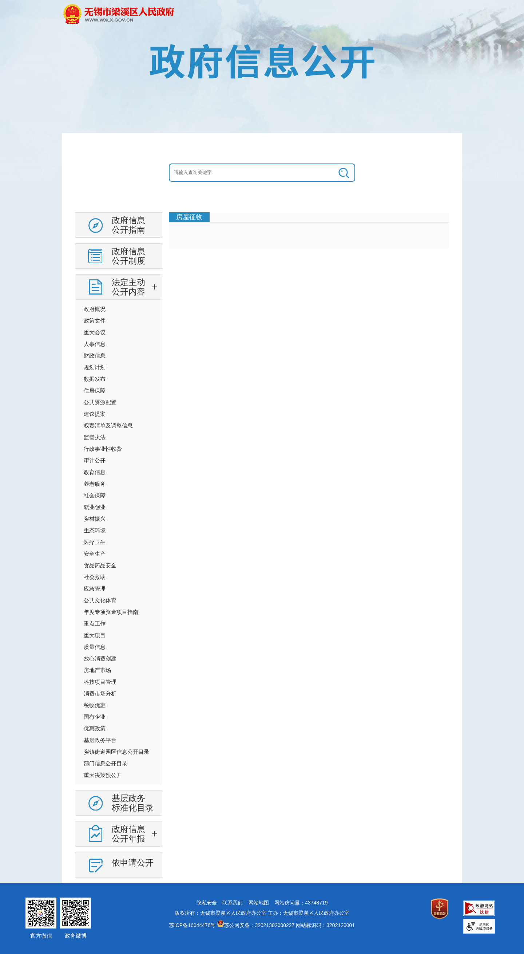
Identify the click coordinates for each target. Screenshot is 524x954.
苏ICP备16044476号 (192, 925)
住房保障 (95, 390)
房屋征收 (189, 217)
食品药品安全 (100, 565)
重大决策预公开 (103, 775)
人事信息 (95, 344)
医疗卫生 (95, 542)
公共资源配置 (100, 402)
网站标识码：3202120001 (325, 925)
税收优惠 (95, 705)
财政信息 (95, 355)
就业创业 (95, 507)
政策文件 (95, 321)
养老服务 (95, 484)
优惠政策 (95, 728)
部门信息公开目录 (105, 763)
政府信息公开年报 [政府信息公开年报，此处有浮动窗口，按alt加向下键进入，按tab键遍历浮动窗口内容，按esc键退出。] (128, 833)
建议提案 (95, 414)
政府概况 (95, 309)
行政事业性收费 (103, 449)
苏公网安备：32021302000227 (259, 925)
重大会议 (95, 332)
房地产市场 (97, 670)
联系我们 (232, 903)
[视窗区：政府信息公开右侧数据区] (309, 230)
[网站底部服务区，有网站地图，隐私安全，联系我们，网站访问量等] (262, 918)
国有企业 (95, 717)
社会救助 (95, 577)
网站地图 (259, 903)
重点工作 (95, 623)
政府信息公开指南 (128, 225)
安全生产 (95, 554)
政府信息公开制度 (128, 256)
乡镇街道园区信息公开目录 (116, 752)
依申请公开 (133, 862)
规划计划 (95, 367)
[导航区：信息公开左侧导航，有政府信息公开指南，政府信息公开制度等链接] (118, 547)
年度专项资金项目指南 (111, 612)
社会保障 (95, 495)
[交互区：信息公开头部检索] (262, 172)
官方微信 (41, 936)
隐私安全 (206, 903)
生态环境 (95, 530)
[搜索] (344, 172)
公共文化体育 (100, 600)
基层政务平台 (100, 740)
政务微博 (76, 936)
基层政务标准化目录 (133, 802)
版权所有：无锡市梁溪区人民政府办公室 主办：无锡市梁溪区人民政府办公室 (262, 913)
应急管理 (95, 589)
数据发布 (95, 379)
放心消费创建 (100, 658)
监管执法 (95, 437)
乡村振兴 (95, 519)
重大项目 (95, 635)
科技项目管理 (100, 682)
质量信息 (95, 647)
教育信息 (95, 472)
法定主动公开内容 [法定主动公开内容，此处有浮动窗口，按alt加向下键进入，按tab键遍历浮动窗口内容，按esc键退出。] (128, 286)
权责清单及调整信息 (108, 425)
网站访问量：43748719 (301, 903)
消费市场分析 (100, 693)
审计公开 (95, 460)
